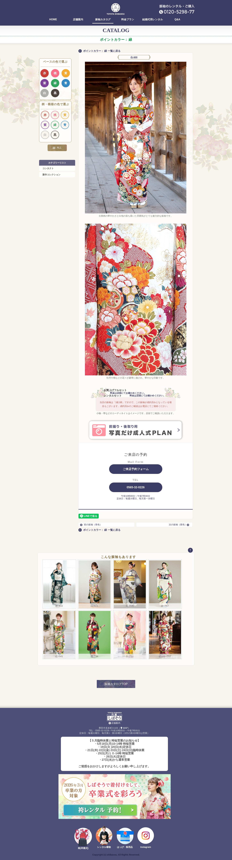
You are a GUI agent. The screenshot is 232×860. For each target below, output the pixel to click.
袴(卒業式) (83, 848)
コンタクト (48, 168)
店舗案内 (78, 19)
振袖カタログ (103, 19)
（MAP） (124, 728)
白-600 (134, 57)
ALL (57, 147)
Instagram (145, 847)
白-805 (129, 606)
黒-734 (94, 656)
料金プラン (127, 19)
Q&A (177, 19)
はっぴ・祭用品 (125, 847)
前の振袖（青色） (91, 524)
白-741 (59, 656)
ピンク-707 (165, 656)
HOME (53, 19)
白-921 (94, 606)
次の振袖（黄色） (180, 524)
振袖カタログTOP (116, 684)
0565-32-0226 (136, 487)
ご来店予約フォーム (136, 469)
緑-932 (59, 606)
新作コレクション (51, 174)
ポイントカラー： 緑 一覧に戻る (101, 51)
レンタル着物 (104, 847)
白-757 (165, 606)
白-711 (129, 656)
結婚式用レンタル (152, 19)
